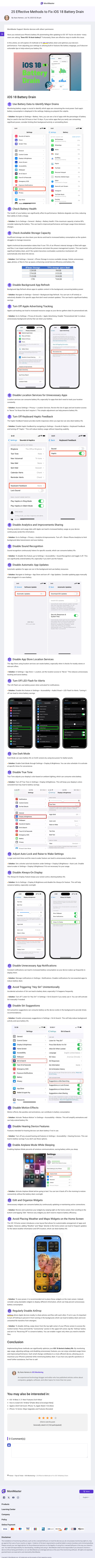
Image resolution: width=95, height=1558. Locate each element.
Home (11, 1476)
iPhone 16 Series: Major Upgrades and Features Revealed (31, 1409)
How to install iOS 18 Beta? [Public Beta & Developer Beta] (31, 1403)
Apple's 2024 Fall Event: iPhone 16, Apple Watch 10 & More (31, 1406)
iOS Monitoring (37, 1372)
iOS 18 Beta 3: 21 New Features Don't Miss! (25, 1399)
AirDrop (10, 1315)
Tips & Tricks (19, 1476)
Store (86, 1491)
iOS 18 (45, 43)
